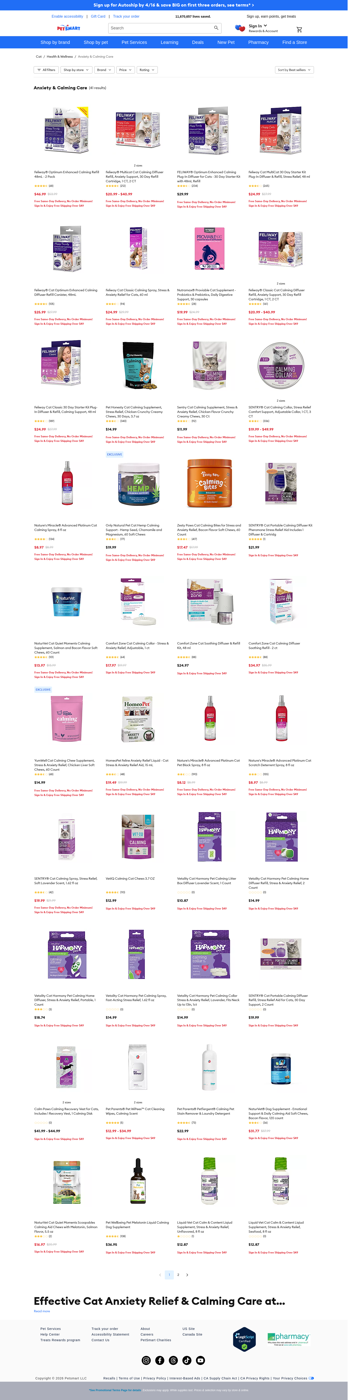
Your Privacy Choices (293, 1378)
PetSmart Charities (156, 1340)
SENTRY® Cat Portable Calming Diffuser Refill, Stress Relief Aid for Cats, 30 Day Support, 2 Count (278, 1000)
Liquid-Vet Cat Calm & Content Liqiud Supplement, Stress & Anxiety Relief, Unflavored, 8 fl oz (204, 1227)
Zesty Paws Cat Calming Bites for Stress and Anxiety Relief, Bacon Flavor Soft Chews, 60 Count (209, 529)
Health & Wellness (60, 56)
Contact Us (100, 1340)
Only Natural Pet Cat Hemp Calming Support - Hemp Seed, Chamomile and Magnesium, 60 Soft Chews (134, 529)
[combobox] (164, 27)
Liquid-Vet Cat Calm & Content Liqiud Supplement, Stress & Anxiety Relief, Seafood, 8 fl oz (276, 1227)
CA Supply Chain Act (220, 1378)
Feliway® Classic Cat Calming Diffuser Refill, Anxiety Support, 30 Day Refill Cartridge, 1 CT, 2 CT (277, 294)
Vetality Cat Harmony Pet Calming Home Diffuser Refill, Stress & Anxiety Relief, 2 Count (279, 883)
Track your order (126, 16)
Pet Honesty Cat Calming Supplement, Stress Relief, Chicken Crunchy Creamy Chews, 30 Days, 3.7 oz (134, 411)
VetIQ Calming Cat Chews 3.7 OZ (130, 878)
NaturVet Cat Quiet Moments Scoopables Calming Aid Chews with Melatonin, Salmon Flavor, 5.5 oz (65, 1227)
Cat (39, 56)
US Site (189, 1329)
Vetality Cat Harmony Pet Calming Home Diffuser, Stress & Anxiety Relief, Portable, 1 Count (65, 1000)
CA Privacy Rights (255, 1378)
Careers (147, 1334)
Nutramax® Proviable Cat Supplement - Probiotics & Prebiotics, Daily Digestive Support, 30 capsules (206, 294)
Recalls (109, 1378)
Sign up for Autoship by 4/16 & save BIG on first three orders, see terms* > (174, 5)
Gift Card (98, 16)
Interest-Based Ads (185, 1378)
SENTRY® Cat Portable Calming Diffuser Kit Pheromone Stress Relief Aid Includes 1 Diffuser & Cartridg (280, 529)
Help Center (50, 1334)
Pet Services (50, 1329)
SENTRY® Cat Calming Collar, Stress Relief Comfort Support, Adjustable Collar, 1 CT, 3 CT (280, 411)
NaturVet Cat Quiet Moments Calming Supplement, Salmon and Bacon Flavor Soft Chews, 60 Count (65, 647)
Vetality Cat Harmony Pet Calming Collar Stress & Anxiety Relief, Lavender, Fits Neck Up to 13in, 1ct (208, 1000)
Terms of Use (129, 1378)
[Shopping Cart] (305, 30)
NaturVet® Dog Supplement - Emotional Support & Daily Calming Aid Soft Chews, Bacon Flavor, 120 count (278, 1113)
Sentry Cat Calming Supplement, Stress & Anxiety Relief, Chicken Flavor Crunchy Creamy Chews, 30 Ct (207, 411)
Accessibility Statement (110, 1334)
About (145, 1329)
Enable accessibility (67, 16)
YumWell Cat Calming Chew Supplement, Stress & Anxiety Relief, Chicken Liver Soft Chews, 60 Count (64, 765)
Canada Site (193, 1334)
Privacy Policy (154, 1378)
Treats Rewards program (60, 1340)
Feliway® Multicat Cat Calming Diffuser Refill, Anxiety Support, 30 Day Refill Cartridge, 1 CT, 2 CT (134, 176)
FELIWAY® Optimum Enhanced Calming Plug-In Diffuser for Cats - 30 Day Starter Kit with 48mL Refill (208, 176)
